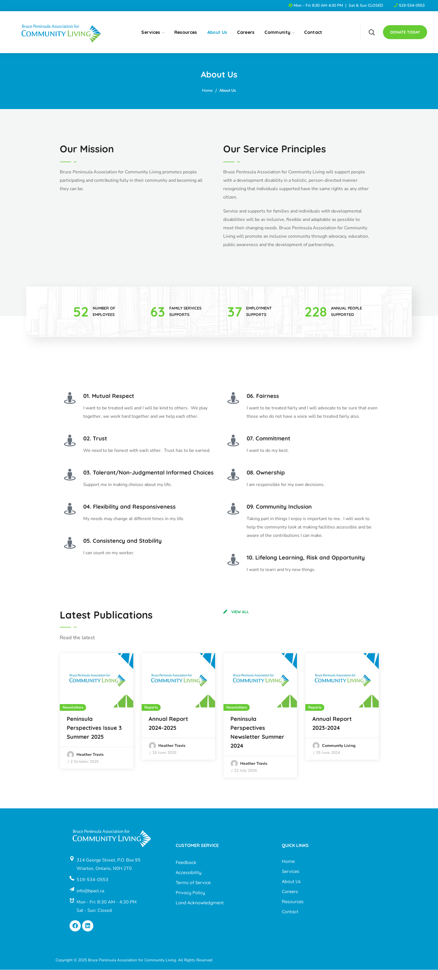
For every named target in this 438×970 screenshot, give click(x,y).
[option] (96, 711)
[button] (371, 32)
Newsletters (73, 708)
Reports (151, 708)
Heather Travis (90, 755)
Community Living (338, 746)
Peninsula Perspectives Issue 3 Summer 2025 (94, 728)
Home (207, 90)
